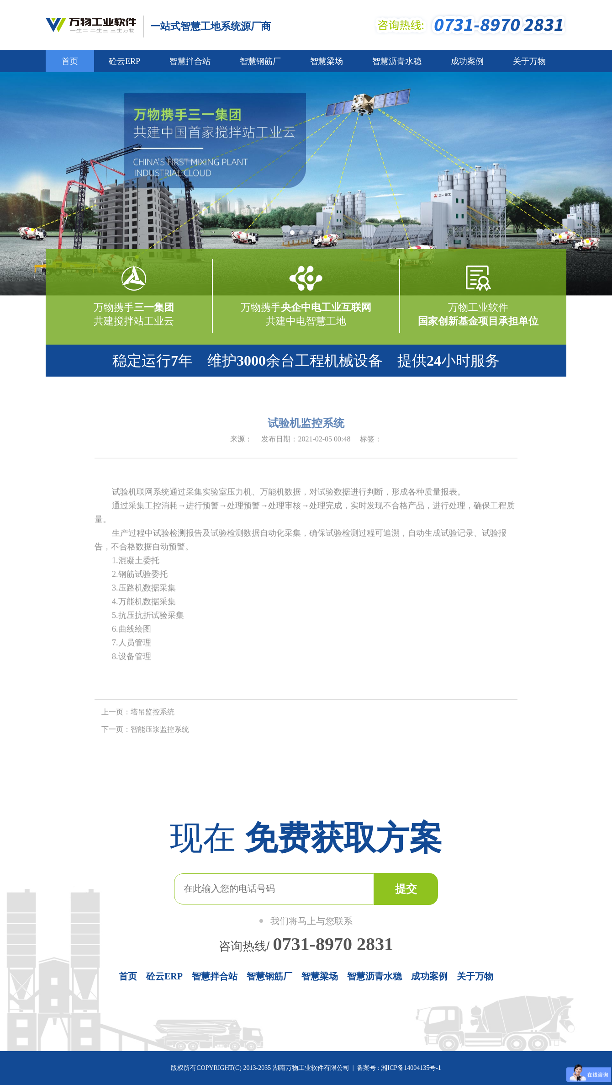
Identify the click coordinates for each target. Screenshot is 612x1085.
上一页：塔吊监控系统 (137, 714)
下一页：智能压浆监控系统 (145, 731)
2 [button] (303, 235)
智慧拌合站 (190, 61)
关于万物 (529, 61)
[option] (306, 184)
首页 (70, 61)
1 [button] (294, 235)
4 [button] (322, 235)
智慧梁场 (326, 61)
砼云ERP (124, 61)
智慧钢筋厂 (260, 61)
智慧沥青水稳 (397, 61)
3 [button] (312, 235)
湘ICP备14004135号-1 (410, 1067)
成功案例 (467, 61)
